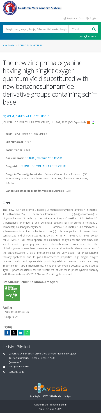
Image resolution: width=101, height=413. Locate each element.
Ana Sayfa (9, 45)
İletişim (67, 396)
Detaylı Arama (87, 36)
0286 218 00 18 (16, 371)
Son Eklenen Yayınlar (30, 45)
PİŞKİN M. (8, 116)
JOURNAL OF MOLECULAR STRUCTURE (43, 166)
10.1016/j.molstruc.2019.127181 (43, 158)
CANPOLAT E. (24, 116)
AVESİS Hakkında (52, 396)
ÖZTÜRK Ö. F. (41, 116)
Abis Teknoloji (46, 408)
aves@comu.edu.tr (19, 366)
